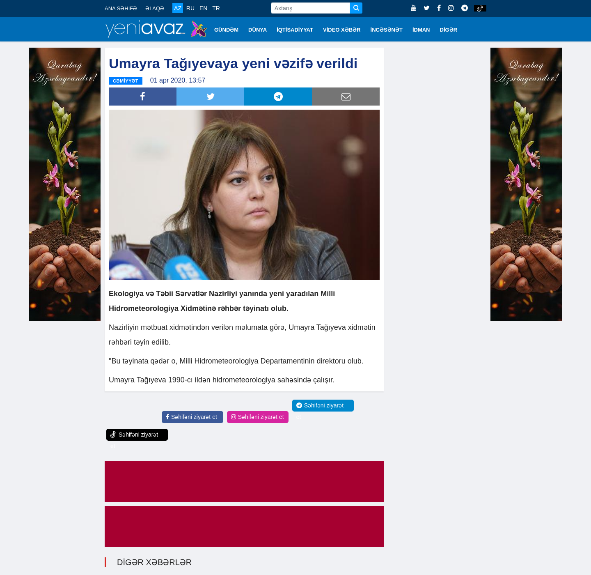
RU (190, 8)
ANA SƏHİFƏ (121, 8)
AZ (177, 8)
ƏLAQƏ (154, 8)
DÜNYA (257, 30)
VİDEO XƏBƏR (342, 30)
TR (216, 8)
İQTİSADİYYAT (295, 30)
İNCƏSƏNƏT (387, 30)
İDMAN (421, 30)
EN (203, 8)
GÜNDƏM (226, 30)
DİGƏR (449, 30)
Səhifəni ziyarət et (191, 416)
